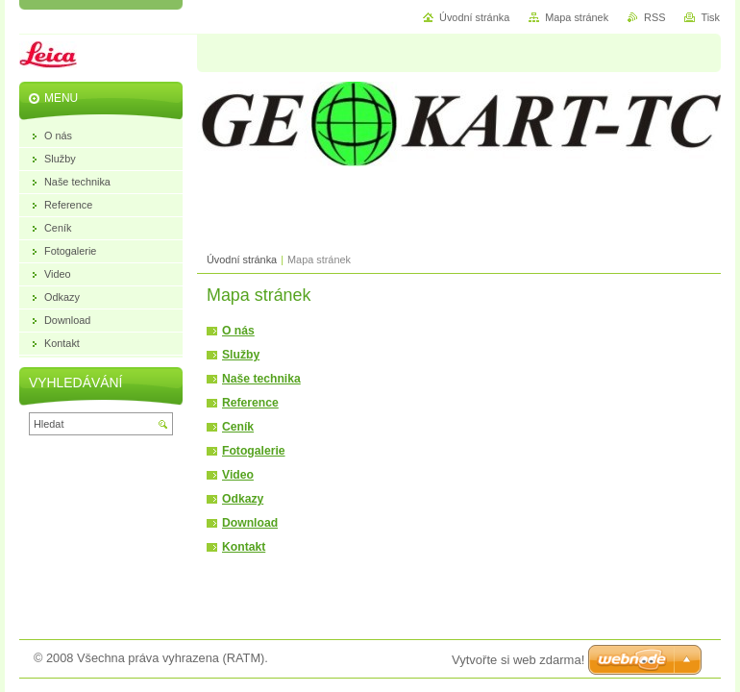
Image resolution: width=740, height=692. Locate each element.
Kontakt (243, 547)
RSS (654, 17)
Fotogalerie (253, 450)
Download (250, 523)
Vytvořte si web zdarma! (518, 660)
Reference (250, 402)
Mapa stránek (576, 17)
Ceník (238, 426)
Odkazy (242, 499)
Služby (240, 354)
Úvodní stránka (242, 259)
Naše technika (261, 378)
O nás (238, 330)
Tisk (710, 17)
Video (238, 475)
